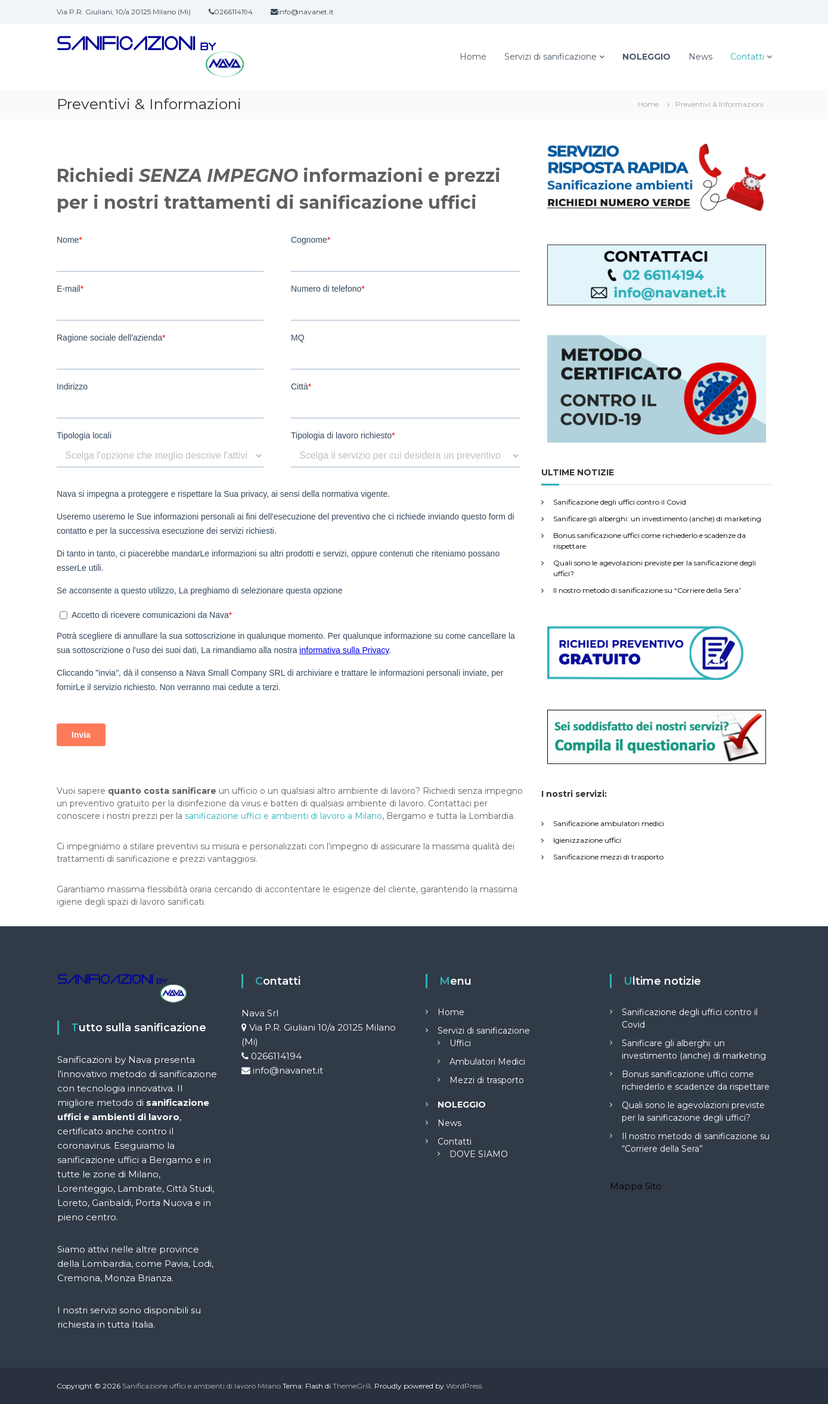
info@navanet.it (288, 1070)
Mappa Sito (636, 1186)
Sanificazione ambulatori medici (608, 823)
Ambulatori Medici (487, 1061)
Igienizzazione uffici (587, 840)
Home (473, 56)
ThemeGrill (352, 1385)
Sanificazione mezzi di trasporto (608, 856)
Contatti (747, 56)
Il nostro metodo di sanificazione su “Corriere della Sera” (647, 590)
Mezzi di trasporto (486, 1080)
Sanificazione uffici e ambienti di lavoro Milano (201, 1385)
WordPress (464, 1385)
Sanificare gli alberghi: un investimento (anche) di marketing (657, 518)
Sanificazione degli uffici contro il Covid (619, 501)
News (700, 56)
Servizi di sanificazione (550, 56)
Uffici (460, 1043)
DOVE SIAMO (478, 1154)
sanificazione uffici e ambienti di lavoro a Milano (283, 816)
